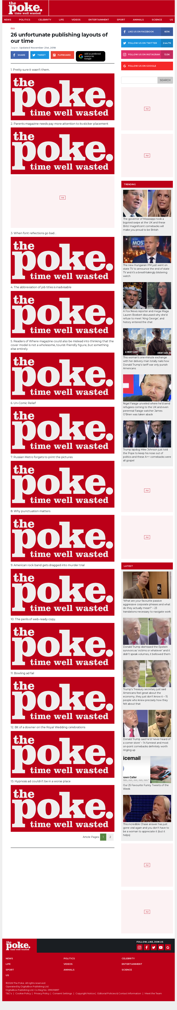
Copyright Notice (85, 993)
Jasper (14, 47)
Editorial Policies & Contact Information (119, 993)
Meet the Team (153, 993)
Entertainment (98, 19)
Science (157, 19)
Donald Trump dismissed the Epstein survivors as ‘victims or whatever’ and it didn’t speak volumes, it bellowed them (146, 650)
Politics (24, 19)
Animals (138, 19)
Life (61, 19)
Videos (76, 19)
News (7, 19)
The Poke (25, 8)
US (171, 19)
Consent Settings (62, 993)
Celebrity (44, 19)
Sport (121, 19)
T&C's (9, 993)
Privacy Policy (41, 993)
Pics (13, 28)
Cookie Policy (23, 993)
